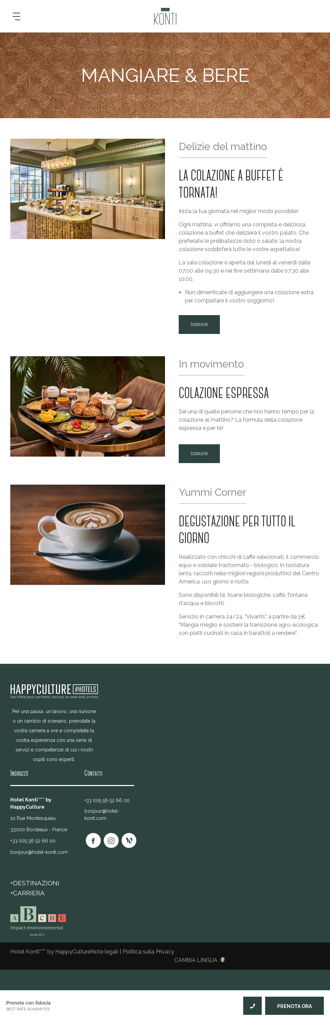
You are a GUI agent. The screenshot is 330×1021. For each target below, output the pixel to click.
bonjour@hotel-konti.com (39, 852)
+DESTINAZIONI (34, 883)
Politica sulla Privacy (148, 951)
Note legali (104, 951)
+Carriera (27, 893)
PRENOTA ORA (294, 1006)
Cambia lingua (195, 960)
